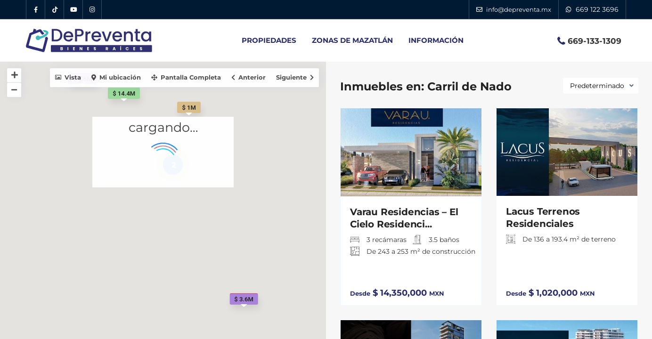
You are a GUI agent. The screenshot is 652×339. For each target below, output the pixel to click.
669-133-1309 (594, 41)
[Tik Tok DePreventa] (54, 9)
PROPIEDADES (269, 40)
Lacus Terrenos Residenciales (543, 217)
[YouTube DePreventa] (73, 9)
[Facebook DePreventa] (35, 9)
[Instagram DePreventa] (92, 9)
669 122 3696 (597, 9)
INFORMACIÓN (436, 40)
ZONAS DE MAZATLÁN (352, 40)
